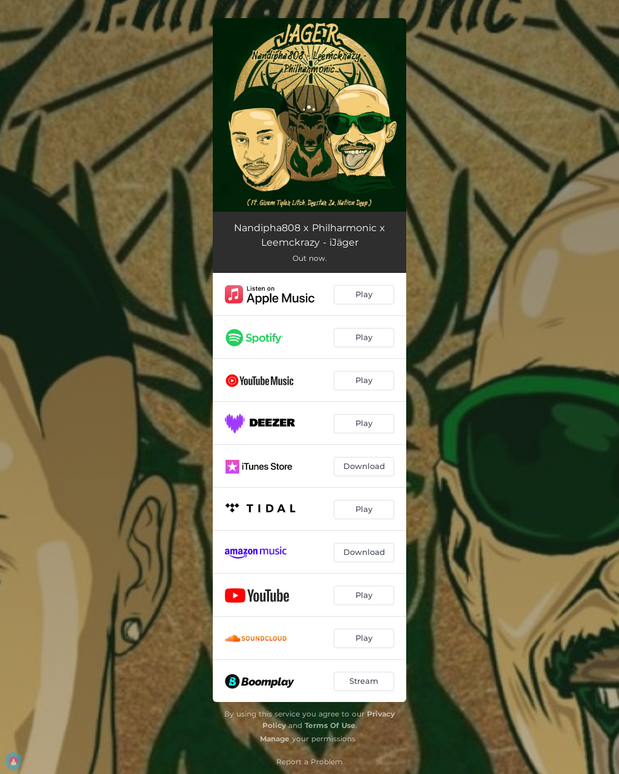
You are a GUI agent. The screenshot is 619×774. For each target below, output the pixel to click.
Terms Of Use (330, 725)
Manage (275, 738)
